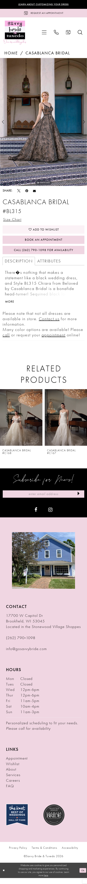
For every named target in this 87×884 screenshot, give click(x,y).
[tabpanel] (43, 123)
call (6, 340)
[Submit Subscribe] (78, 500)
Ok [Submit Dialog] (82, 876)
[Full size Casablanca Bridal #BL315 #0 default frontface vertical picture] (43, 123)
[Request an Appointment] (43, 13)
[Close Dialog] (4, 876)
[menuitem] (44, 33)
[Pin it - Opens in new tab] (26, 192)
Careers (13, 786)
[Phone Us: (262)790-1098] (56, 33)
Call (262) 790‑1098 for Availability (43, 254)
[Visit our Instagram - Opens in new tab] (50, 515)
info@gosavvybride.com (26, 655)
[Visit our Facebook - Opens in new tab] (35, 515)
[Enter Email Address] (43, 500)
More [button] (10, 307)
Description (19, 265)
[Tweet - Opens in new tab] (19, 192)
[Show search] (80, 33)
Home (11, 54)
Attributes (49, 265)
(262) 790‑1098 (20, 643)
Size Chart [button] (13, 221)
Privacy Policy (18, 854)
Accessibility (70, 854)
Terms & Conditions (44, 854)
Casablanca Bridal (47, 54)
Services (13, 781)
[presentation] (21, 423)
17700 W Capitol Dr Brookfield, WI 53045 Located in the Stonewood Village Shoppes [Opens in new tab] (43, 627)
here (46, 881)
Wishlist (12, 769)
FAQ (10, 792)
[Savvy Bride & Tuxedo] (15, 33)
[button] (44, 33)
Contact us (49, 324)
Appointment (17, 764)
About (11, 775)
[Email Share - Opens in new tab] (34, 192)
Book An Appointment (43, 243)
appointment (53, 340)
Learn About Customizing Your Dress (43, 4)
